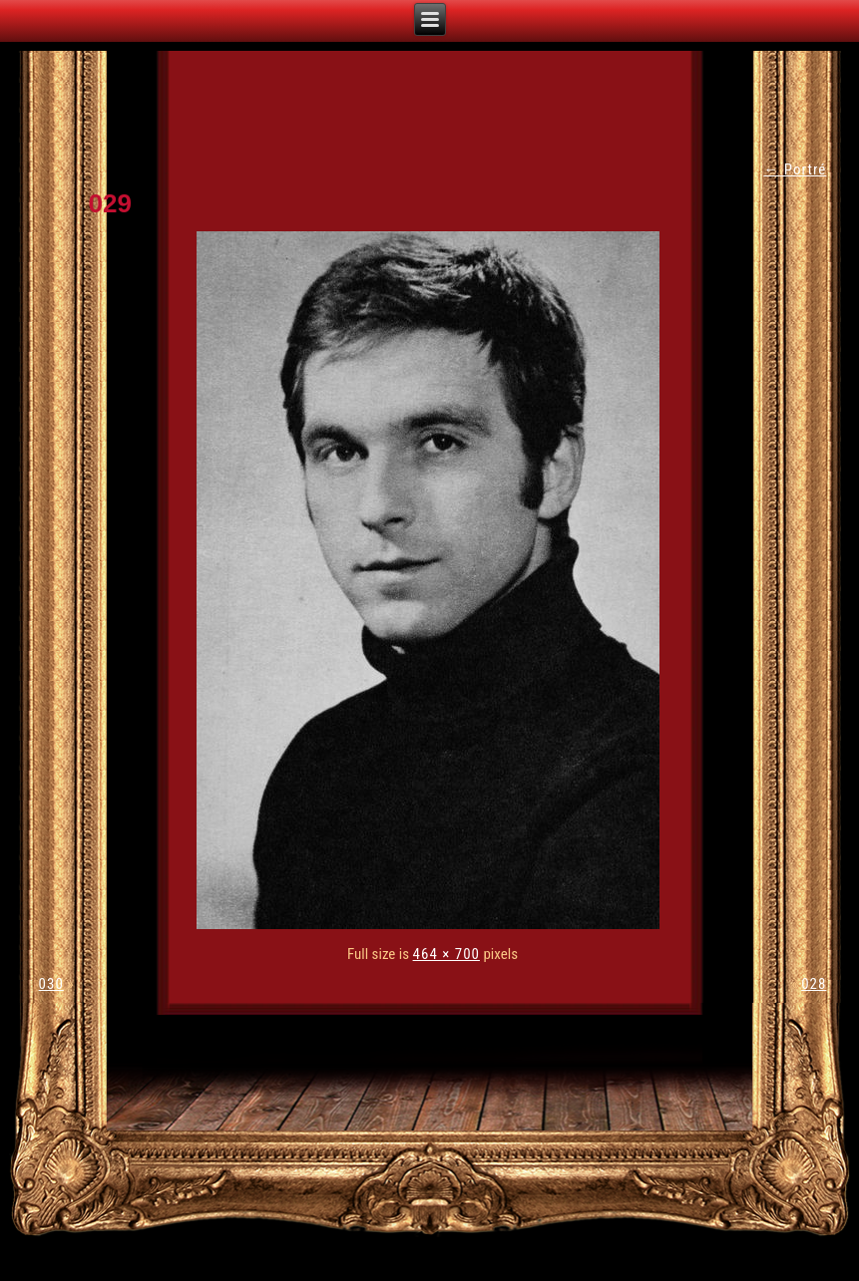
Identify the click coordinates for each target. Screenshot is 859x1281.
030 (51, 984)
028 (813, 984)
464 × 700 (446, 954)
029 (110, 203)
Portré (794, 169)
